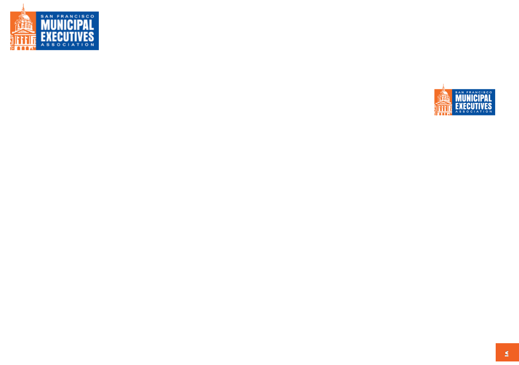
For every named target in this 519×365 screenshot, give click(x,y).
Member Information (300, 30)
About (224, 30)
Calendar (422, 30)
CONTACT (478, 30)
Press (374, 30)
